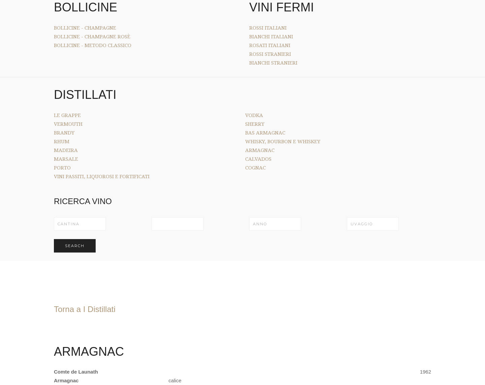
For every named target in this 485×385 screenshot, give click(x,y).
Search (75, 245)
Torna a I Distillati (85, 309)
